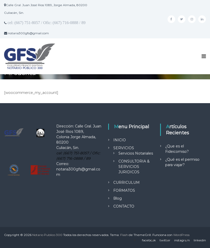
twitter (165, 240)
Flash (124, 235)
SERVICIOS (123, 148)
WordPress (181, 235)
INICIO (119, 140)
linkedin (200, 240)
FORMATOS (124, 190)
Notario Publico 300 (47, 235)
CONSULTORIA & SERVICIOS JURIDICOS (134, 166)
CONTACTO (123, 206)
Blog (117, 198)
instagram (182, 240)
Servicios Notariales (135, 153)
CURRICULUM (126, 182)
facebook (149, 240)
